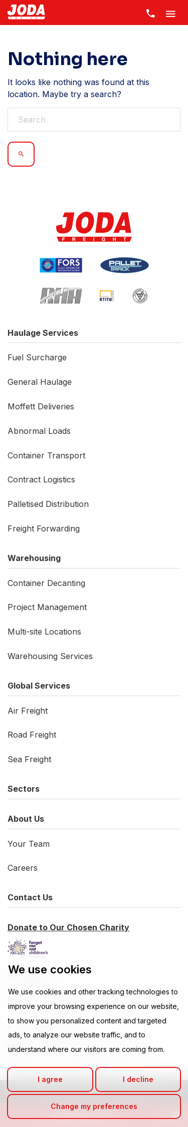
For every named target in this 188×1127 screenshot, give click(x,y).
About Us (26, 819)
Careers (23, 868)
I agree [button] (50, 1079)
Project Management (47, 607)
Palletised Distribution (48, 504)
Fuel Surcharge (37, 357)
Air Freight (28, 711)
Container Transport (46, 455)
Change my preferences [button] (94, 1106)
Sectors (24, 789)
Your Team (29, 844)
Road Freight (32, 735)
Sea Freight (29, 759)
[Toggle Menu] (170, 12)
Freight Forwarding (44, 528)
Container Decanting (46, 583)
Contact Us (30, 897)
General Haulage (40, 382)
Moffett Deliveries (41, 406)
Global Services (39, 686)
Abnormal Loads (39, 431)
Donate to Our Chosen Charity (68, 927)
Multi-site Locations (44, 632)
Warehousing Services (50, 656)
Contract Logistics (41, 479)
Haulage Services (43, 333)
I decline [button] (138, 1079)
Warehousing (34, 558)
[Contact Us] (150, 12)
